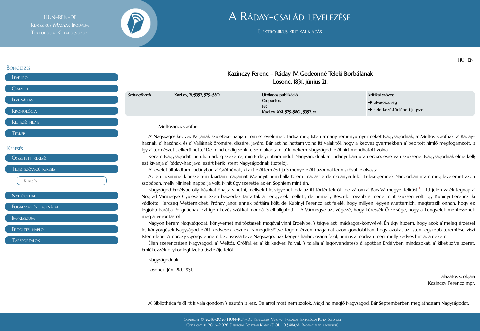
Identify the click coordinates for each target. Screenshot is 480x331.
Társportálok (26, 240)
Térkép (18, 133)
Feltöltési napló (28, 229)
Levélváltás (22, 99)
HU (461, 60)
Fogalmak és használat (35, 206)
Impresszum (23, 217)
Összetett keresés (29, 157)
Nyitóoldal (24, 195)
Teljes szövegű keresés (33, 168)
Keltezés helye (25, 121)
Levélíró (20, 77)
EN (470, 60)
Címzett (20, 88)
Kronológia (24, 110)
